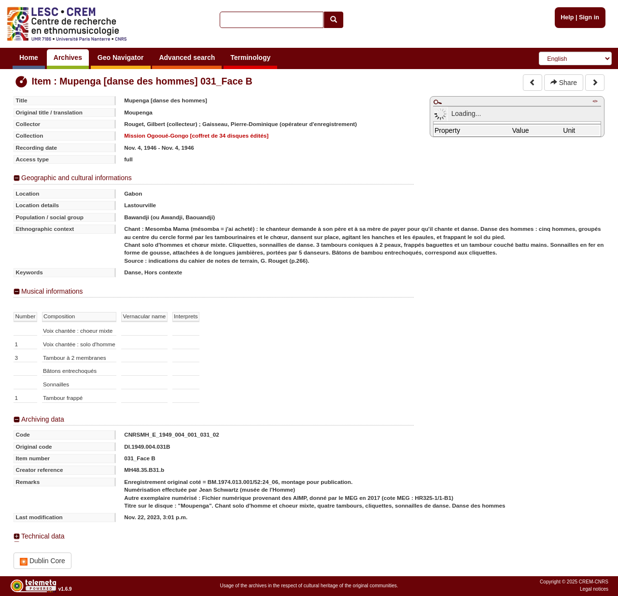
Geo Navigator (121, 57)
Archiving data (42, 419)
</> (594, 101)
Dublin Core (42, 561)
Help (567, 17)
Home (28, 57)
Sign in (589, 17)
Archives (68, 57)
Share (563, 82)
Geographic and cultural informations (76, 178)
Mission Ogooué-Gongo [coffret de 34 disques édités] (196, 135)
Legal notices (594, 589)
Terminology (250, 57)
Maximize (437, 101)
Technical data (43, 536)
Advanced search (187, 57)
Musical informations (52, 291)
